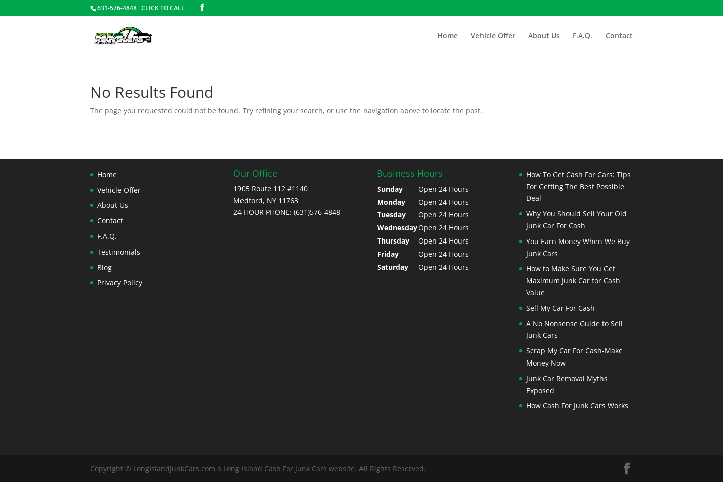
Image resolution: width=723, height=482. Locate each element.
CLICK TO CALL (163, 8)
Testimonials (118, 252)
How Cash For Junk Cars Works (577, 405)
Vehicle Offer (493, 36)
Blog (104, 267)
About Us (544, 36)
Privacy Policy (119, 282)
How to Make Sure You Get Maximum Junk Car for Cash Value (573, 280)
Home (447, 36)
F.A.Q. (582, 36)
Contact (619, 36)
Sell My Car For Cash (560, 308)
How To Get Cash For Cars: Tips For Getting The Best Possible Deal (578, 186)
